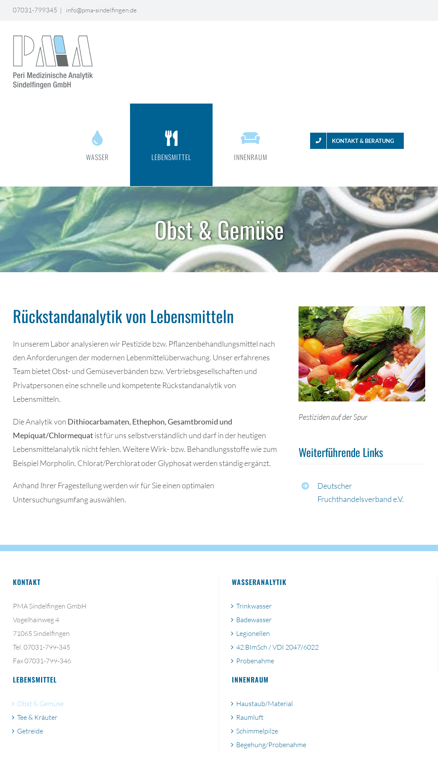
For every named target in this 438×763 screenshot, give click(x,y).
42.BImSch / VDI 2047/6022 (277, 647)
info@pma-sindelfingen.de (101, 10)
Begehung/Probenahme (271, 744)
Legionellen (253, 633)
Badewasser (254, 619)
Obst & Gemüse (40, 703)
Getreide (30, 731)
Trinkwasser (254, 606)
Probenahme (255, 660)
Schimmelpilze (257, 731)
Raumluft (249, 717)
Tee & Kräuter (37, 717)
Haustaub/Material (264, 703)
